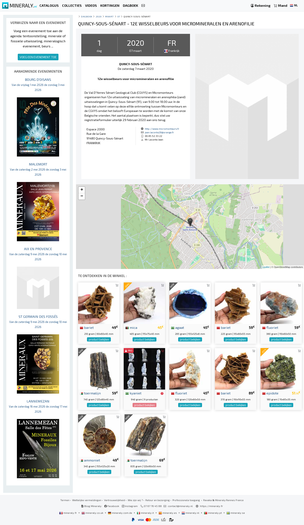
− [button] (81, 196)
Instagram (130, 505)
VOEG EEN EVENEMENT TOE (38, 57)
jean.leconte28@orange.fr (159, 132)
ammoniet (90, 460)
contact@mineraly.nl (180, 505)
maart (109, 16)
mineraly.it (146, 512)
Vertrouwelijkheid (114, 500)
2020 (99, 16)
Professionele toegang (186, 500)
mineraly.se (236, 512)
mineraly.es (168, 512)
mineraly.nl (191, 512)
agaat (177, 327)
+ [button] (81, 190)
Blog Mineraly (91, 505)
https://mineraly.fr (211, 505)
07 (118, 16)
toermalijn (90, 393)
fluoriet (270, 327)
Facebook (111, 505)
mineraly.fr (68, 512)
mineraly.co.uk (92, 512)
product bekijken (99, 339)
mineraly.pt (213, 512)
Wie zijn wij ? (135, 500)
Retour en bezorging (157, 500)
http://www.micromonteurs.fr (162, 128)
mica (131, 327)
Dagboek (86, 16)
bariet (87, 327)
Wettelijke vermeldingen (86, 500)
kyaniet (133, 393)
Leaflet (266, 267)
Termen (64, 500)
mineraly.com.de (120, 512)
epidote (270, 393)
